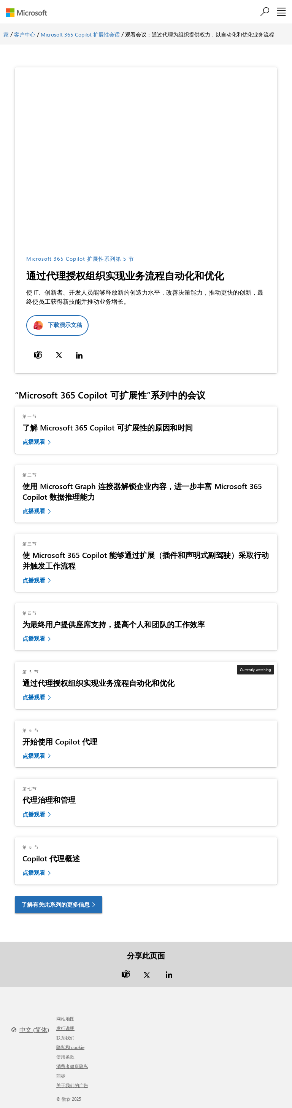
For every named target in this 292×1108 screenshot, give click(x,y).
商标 (60, 1076)
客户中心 (24, 34)
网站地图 (65, 1019)
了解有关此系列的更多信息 (55, 904)
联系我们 (65, 1038)
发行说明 (65, 1028)
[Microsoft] (29, 13)
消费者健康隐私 (72, 1066)
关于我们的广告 (72, 1085)
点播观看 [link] (33, 441)
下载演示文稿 (65, 324)
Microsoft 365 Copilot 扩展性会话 (80, 34)
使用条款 (65, 1057)
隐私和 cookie (70, 1047)
